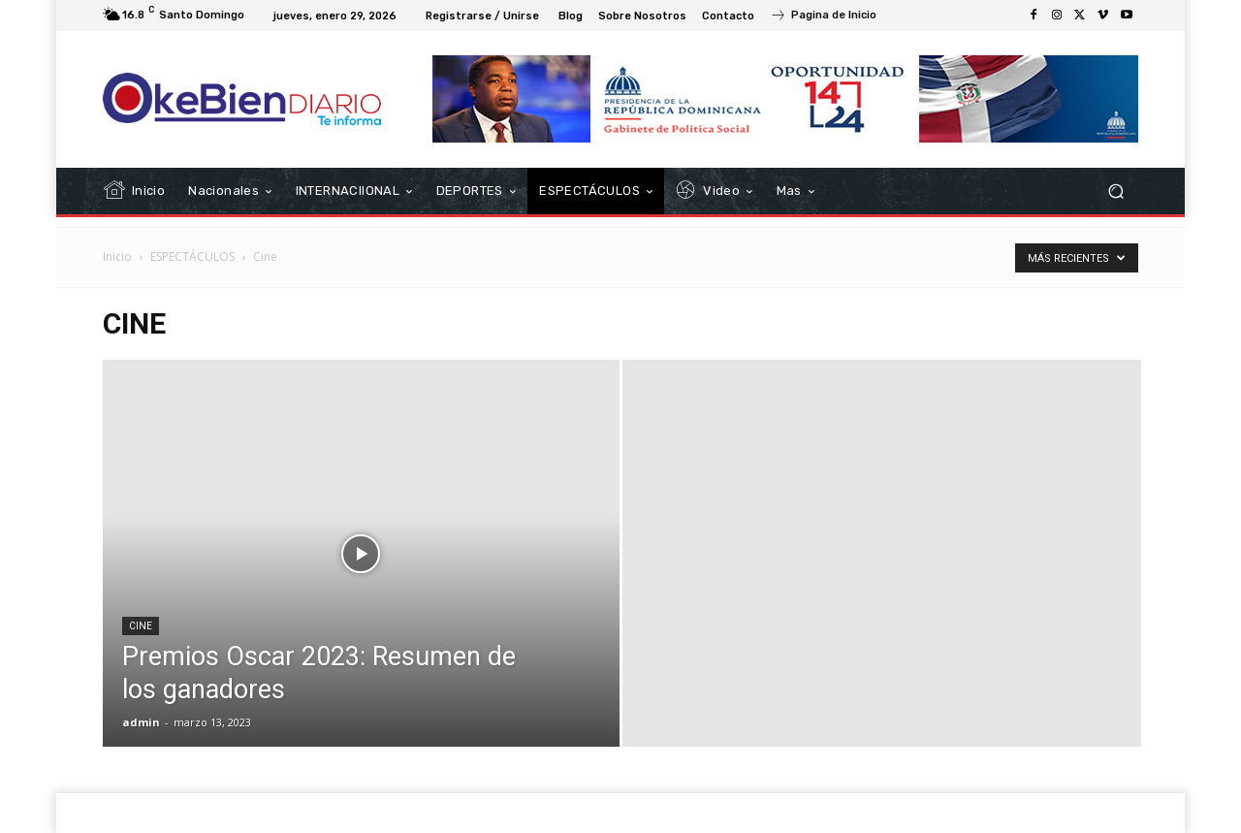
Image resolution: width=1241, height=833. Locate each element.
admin (141, 722)
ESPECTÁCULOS (192, 256)
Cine (140, 626)
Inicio (117, 256)
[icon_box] (823, 17)
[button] (1115, 191)
